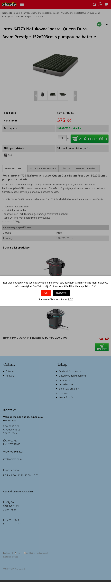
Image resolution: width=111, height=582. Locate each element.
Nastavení (61, 293)
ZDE (70, 299)
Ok (46, 293)
